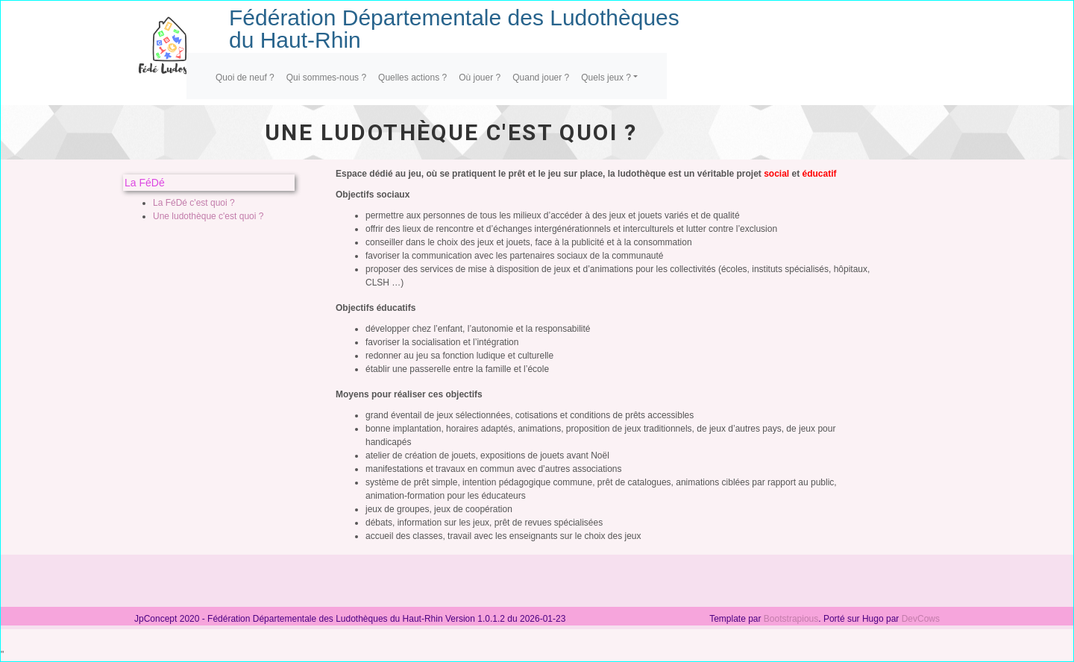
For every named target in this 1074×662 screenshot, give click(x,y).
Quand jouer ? (540, 77)
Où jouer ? (479, 77)
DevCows (921, 619)
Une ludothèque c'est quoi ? (208, 216)
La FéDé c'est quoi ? (194, 203)
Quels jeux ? (606, 77)
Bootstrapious (791, 619)
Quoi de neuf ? (245, 77)
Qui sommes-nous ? (326, 77)
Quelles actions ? (412, 77)
